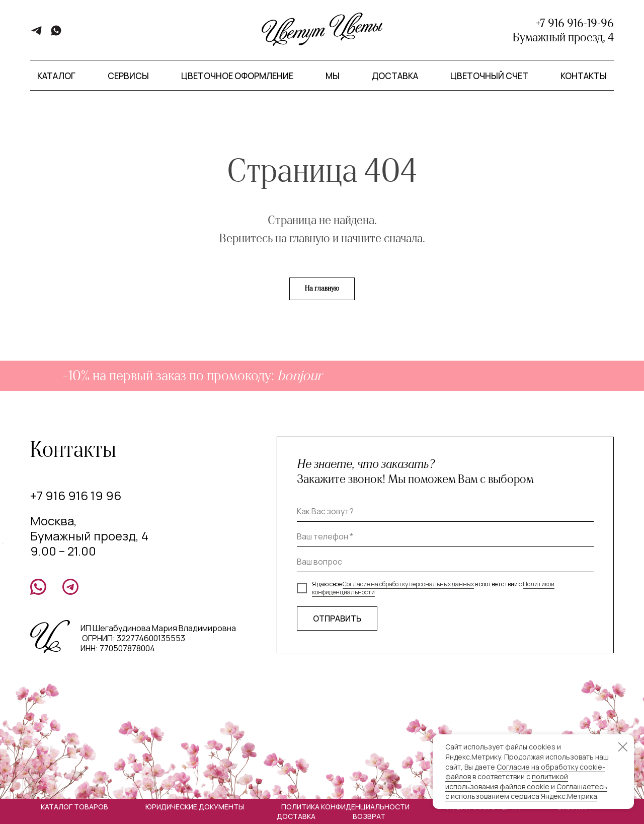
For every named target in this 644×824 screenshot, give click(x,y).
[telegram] (36, 34)
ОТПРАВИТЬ (337, 618)
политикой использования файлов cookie (506, 781)
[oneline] (445, 562)
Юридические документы (194, 806)
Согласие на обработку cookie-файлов (525, 772)
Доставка (395, 76)
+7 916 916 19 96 (75, 495)
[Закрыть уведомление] (622, 747)
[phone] (445, 537)
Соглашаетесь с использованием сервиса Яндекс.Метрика (526, 791)
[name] (445, 512)
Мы (333, 76)
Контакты (583, 76)
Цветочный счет (489, 76)
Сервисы (128, 76)
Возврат (369, 816)
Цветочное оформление (237, 76)
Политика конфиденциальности (345, 806)
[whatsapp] (56, 34)
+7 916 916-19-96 (575, 23)
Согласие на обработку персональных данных (408, 584)
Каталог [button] (56, 76)
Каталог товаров (74, 806)
